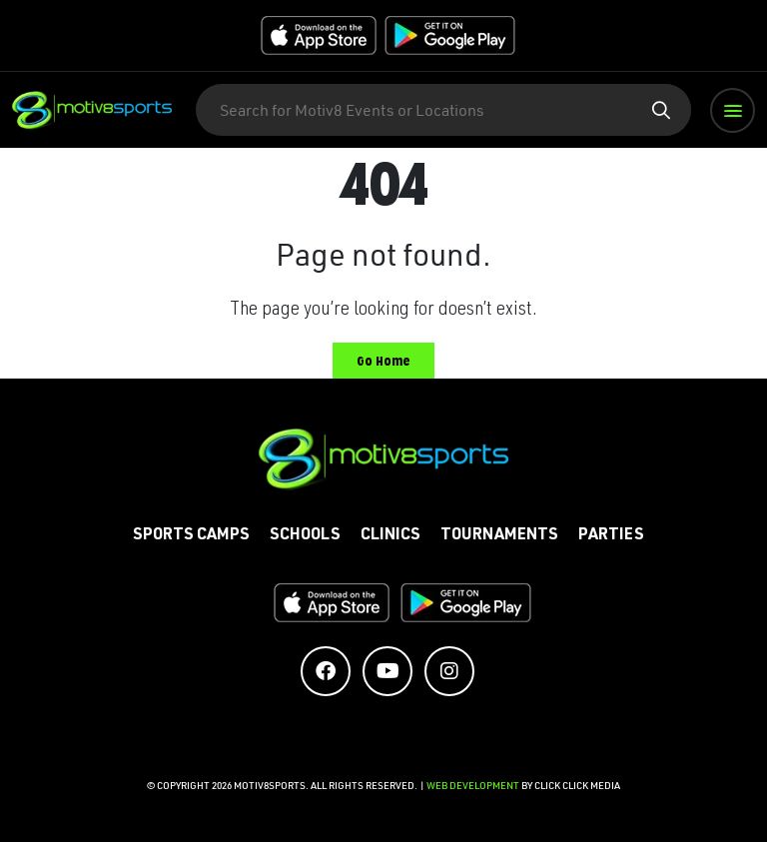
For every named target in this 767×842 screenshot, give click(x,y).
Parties (611, 536)
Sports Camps (191, 536)
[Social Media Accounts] (326, 671)
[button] (732, 110)
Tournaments (499, 536)
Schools (305, 536)
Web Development (473, 785)
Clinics (390, 536)
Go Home (383, 361)
